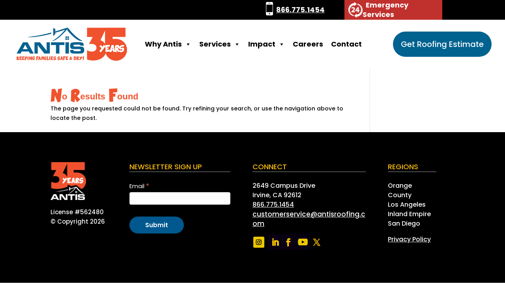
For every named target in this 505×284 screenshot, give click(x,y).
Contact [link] (346, 44)
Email (139, 186)
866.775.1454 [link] (300, 10)
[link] (269, 10)
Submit (156, 225)
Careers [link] (308, 44)
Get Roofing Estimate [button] (442, 44)
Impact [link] (266, 44)
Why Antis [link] (168, 44)
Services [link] (219, 44)
